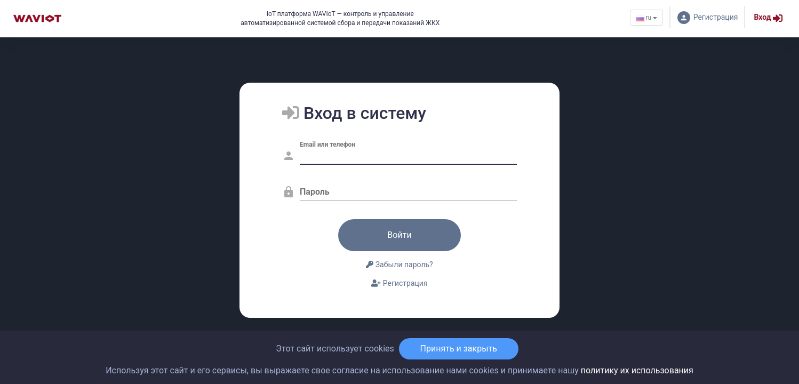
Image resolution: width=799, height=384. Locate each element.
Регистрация (399, 283)
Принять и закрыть (458, 348)
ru (647, 17)
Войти (399, 235)
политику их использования (637, 370)
